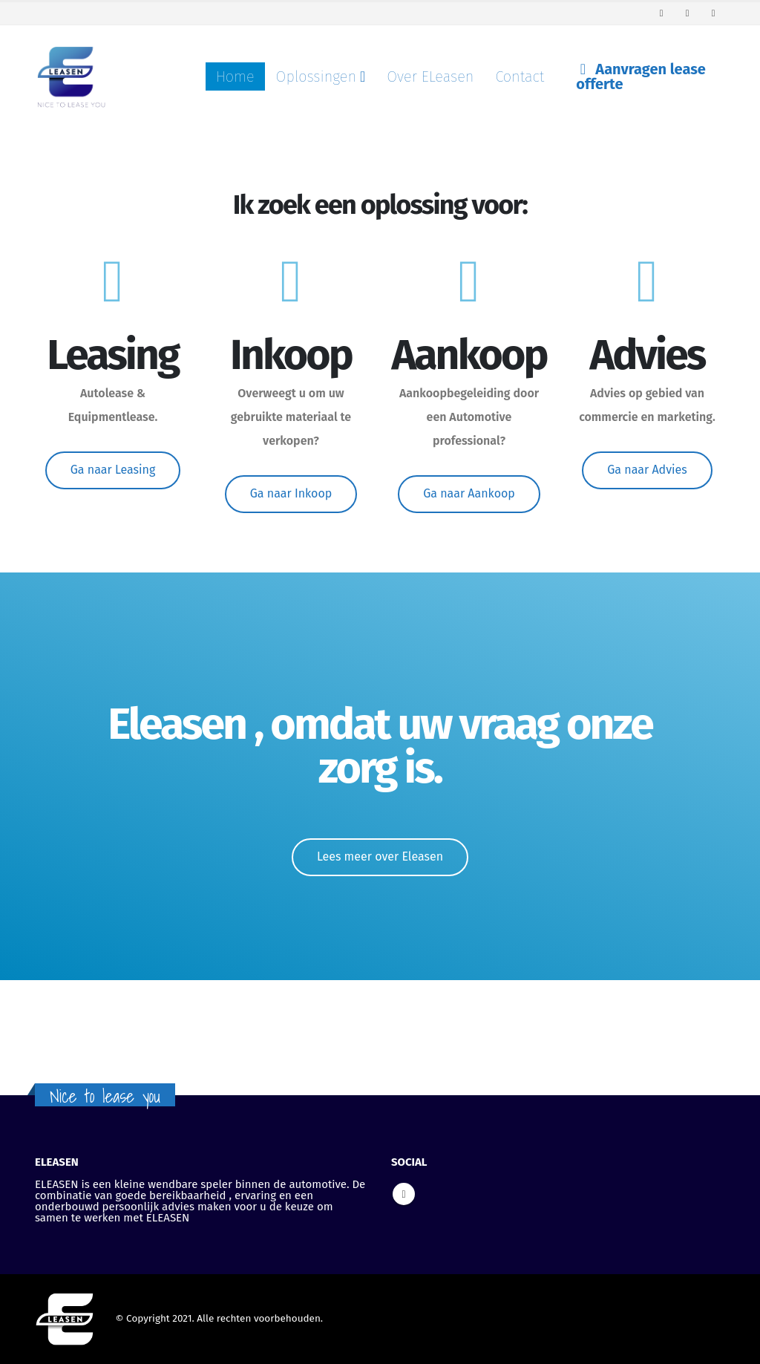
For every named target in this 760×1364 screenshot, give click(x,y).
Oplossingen (316, 76)
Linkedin (404, 1194)
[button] (113, 470)
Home (235, 76)
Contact (519, 76)
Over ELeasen (430, 76)
